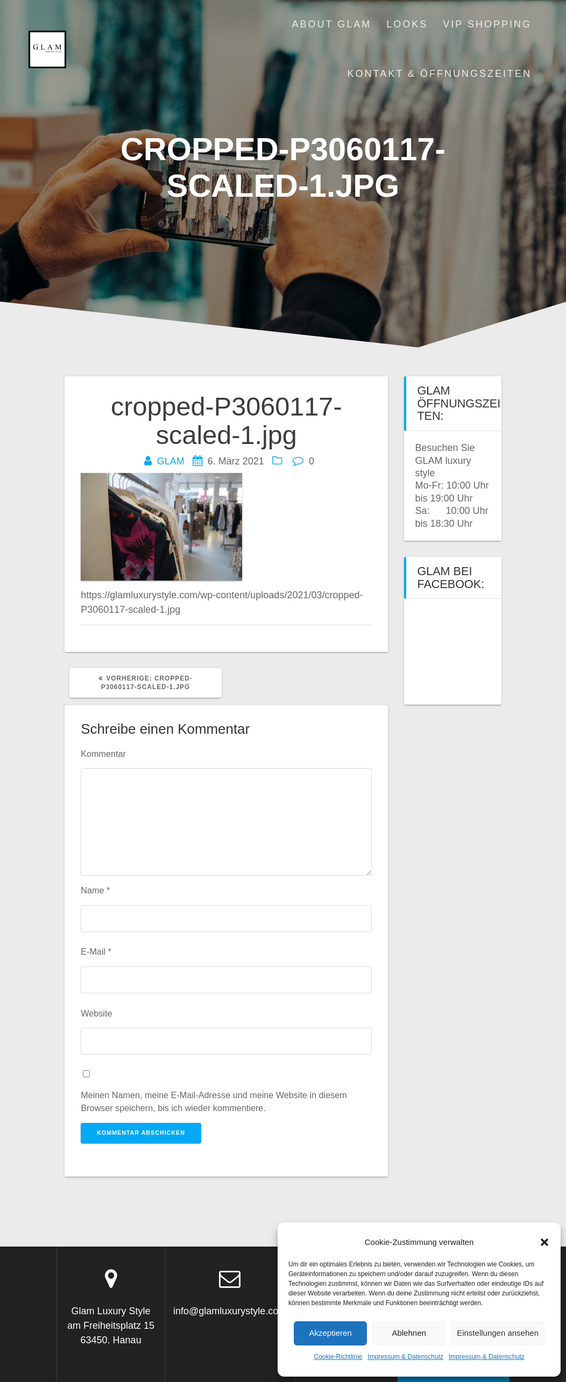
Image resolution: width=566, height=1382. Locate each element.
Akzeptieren (330, 1332)
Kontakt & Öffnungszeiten (440, 73)
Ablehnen (409, 1332)
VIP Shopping (487, 24)
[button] (544, 1242)
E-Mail (96, 951)
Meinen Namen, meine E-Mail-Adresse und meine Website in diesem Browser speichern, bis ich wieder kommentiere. (214, 1101)
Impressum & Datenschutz (405, 1356)
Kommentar (103, 753)
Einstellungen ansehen (498, 1332)
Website (96, 1013)
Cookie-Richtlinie (338, 1356)
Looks (407, 24)
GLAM (171, 461)
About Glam (332, 24)
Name (95, 890)
